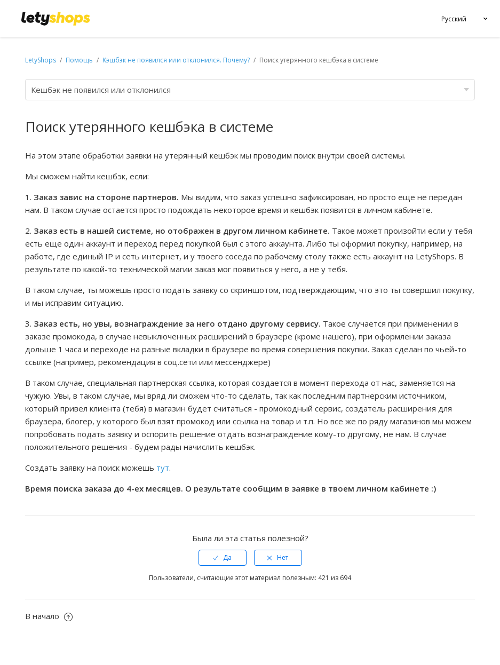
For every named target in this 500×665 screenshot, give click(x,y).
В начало (49, 616)
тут (162, 467)
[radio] (223, 558)
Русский (453, 18)
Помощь (80, 60)
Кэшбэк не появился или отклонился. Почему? (176, 60)
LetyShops (40, 60)
